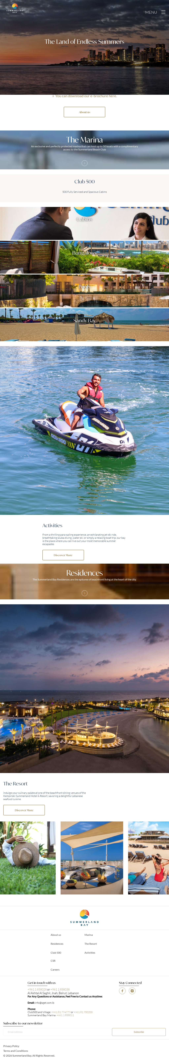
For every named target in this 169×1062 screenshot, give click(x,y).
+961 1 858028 (37, 989)
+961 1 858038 (60, 989)
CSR (53, 960)
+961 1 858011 (65, 1015)
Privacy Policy (11, 1046)
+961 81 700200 (83, 1012)
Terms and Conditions (15, 1050)
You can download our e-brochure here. (86, 96)
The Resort (90, 943)
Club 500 (56, 952)
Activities (89, 952)
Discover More (63, 555)
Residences (57, 943)
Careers (55, 969)
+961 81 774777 (60, 1012)
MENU (155, 12)
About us (56, 934)
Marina (88, 934)
